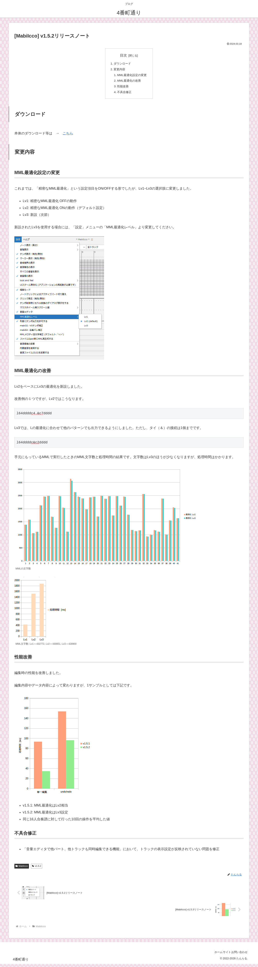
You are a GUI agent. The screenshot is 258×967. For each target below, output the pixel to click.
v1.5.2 (36, 869)
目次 (123, 55)
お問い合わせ (238, 954)
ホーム (209, 954)
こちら (68, 136)
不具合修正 (124, 95)
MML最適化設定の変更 (132, 76)
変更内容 (119, 70)
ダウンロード (122, 64)
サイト (222, 954)
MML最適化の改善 (129, 82)
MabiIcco (22, 869)
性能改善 (122, 88)
